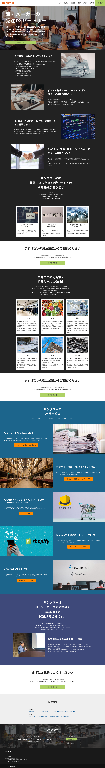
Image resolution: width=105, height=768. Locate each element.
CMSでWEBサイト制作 (26, 581)
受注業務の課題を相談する (21, 42)
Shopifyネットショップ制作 (78, 547)
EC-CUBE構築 (26, 514)
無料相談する (71, 739)
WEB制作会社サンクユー (14, 766)
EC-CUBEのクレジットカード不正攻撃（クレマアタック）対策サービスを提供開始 (49, 716)
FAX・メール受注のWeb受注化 (26, 445)
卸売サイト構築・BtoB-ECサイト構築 (78, 479)
